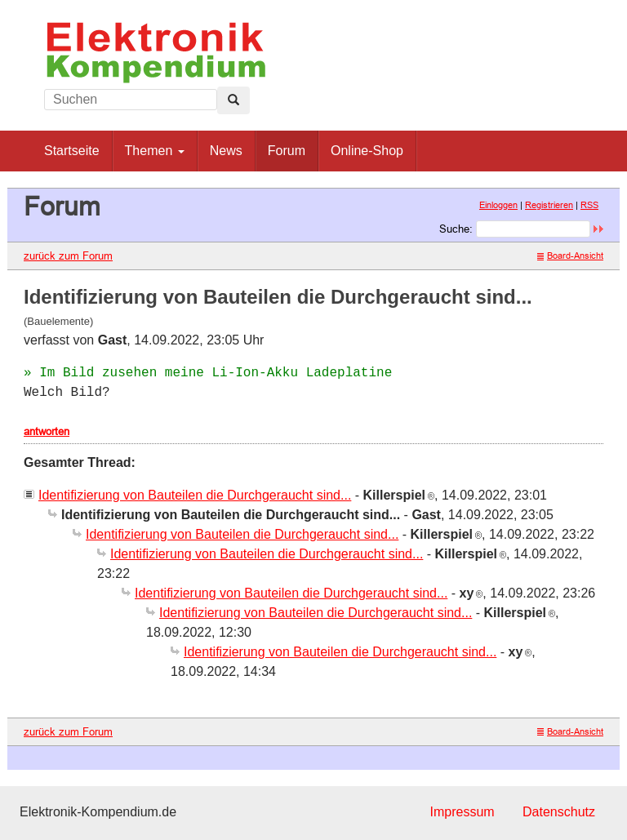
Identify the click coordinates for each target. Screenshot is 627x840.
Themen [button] (155, 151)
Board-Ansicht (570, 255)
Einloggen (498, 205)
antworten (46, 431)
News (226, 151)
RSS (589, 205)
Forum (286, 151)
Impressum (461, 812)
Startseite (72, 151)
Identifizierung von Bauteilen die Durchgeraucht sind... (194, 495)
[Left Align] (233, 100)
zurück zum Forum (68, 255)
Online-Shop (367, 151)
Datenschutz (558, 812)
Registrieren (549, 205)
